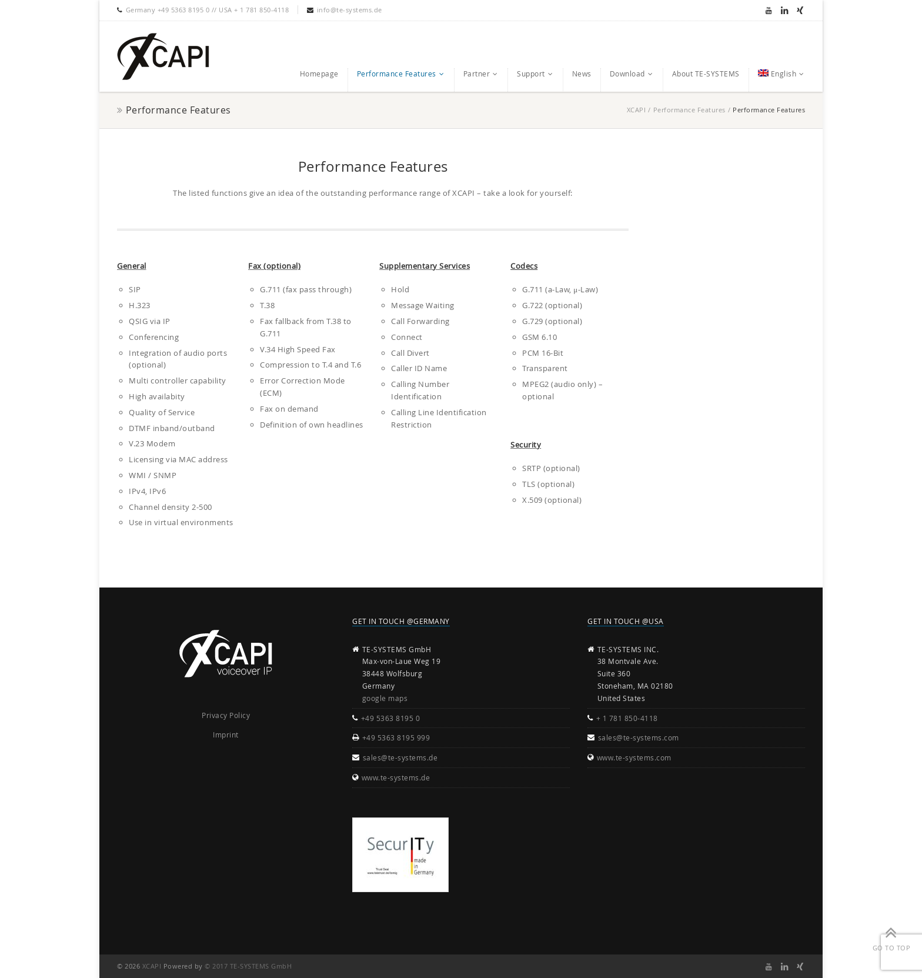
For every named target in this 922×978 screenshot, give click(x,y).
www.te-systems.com (634, 757)
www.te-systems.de (396, 777)
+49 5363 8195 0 (390, 718)
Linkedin (784, 10)
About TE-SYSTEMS (706, 73)
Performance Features (396, 73)
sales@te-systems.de (400, 757)
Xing (800, 10)
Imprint (226, 734)
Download (627, 73)
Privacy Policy (226, 715)
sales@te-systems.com (638, 737)
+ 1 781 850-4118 (627, 718)
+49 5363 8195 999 (396, 737)
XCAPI (636, 109)
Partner (476, 73)
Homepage (319, 73)
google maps (385, 698)
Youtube (769, 10)
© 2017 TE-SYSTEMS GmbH (248, 966)
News (582, 73)
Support (531, 73)
